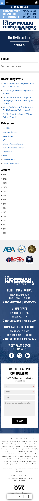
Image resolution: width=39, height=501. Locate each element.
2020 (4, 199)
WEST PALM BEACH (11, 16)
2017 (3, 212)
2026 (4, 174)
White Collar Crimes (11, 164)
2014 (3, 224)
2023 (4, 187)
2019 (3, 203)
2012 (3, 233)
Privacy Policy (14, 493)
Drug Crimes (8, 136)
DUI (4, 140)
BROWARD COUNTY (11, 14)
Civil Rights (7, 128)
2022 (4, 191)
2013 (3, 228)
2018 (3, 208)
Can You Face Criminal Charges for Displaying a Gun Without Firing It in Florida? (18, 100)
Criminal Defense (10, 132)
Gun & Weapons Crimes (13, 144)
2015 (3, 220)
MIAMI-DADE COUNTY (11, 11)
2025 (4, 178)
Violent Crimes (9, 160)
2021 (3, 195)
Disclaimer (25, 493)
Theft (5, 156)
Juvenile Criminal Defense (14, 148)
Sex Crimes (7, 152)
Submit (19, 421)
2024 (4, 183)
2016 (3, 216)
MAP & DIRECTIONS (13, 302)
